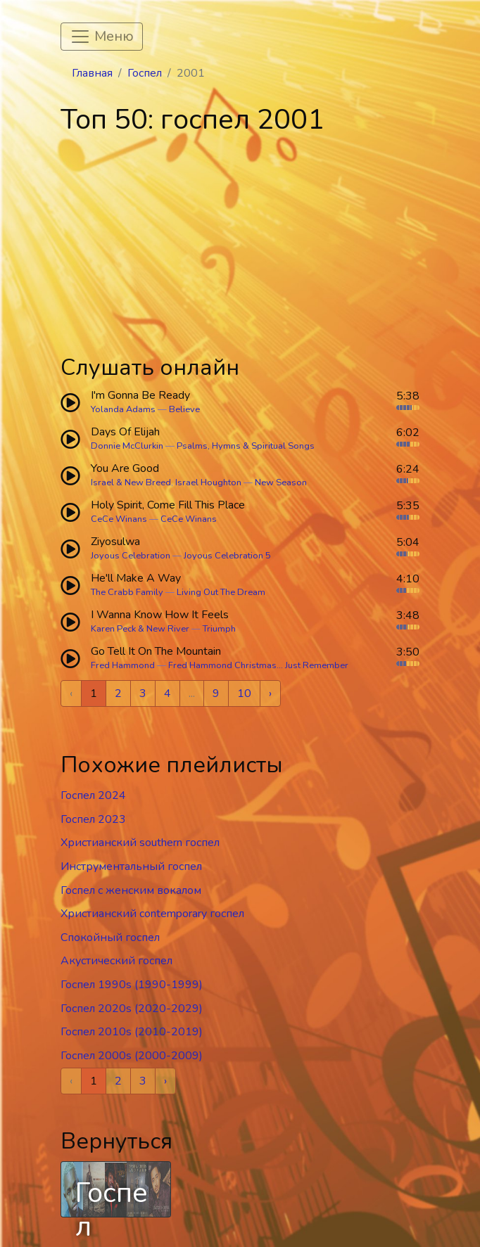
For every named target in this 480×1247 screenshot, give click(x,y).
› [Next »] (270, 693)
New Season (281, 482)
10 (244, 693)
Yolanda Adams (123, 409)
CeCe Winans (119, 519)
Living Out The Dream (221, 592)
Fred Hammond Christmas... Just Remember (258, 665)
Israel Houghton (208, 482)
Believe (184, 409)
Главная (92, 73)
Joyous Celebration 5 (227, 555)
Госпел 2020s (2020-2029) (132, 1008)
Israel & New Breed (131, 482)
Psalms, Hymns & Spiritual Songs (246, 446)
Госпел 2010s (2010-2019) (132, 1032)
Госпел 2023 (93, 819)
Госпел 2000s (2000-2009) (132, 1055)
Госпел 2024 (93, 795)
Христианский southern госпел (140, 842)
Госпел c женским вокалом (131, 890)
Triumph (219, 628)
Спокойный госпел (110, 937)
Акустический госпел (116, 960)
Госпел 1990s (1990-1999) (132, 984)
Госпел (144, 73)
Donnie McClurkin (127, 446)
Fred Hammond (123, 665)
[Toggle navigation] (102, 37)
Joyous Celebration (130, 555)
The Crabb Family (127, 592)
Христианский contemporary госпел (152, 913)
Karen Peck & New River (140, 628)
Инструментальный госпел (131, 866)
